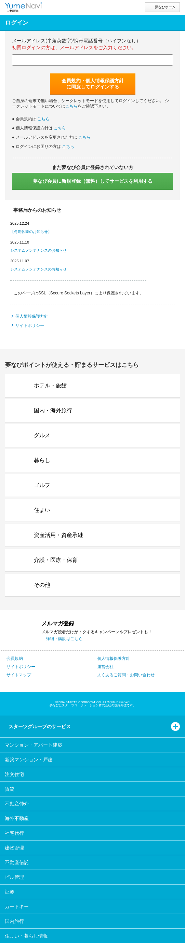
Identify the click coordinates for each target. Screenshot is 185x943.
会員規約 (14, 658)
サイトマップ (18, 674)
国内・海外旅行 (53, 410)
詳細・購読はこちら (64, 638)
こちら (71, 106)
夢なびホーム (165, 7)
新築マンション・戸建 (29, 759)
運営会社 (105, 666)
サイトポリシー (29, 325)
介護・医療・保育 (56, 560)
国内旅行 (14, 921)
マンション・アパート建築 (33, 745)
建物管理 (14, 847)
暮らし (42, 460)
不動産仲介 (17, 803)
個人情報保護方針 (31, 316)
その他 (42, 585)
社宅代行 (14, 833)
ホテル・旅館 (50, 385)
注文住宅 (14, 774)
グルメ (42, 435)
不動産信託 (17, 862)
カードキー (17, 906)
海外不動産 (17, 818)
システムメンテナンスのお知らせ (38, 250)
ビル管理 (14, 877)
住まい (42, 510)
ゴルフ (42, 485)
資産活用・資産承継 (58, 535)
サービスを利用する (93, 181)
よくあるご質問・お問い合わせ (126, 674)
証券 (9, 892)
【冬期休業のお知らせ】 (31, 232)
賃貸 (9, 789)
